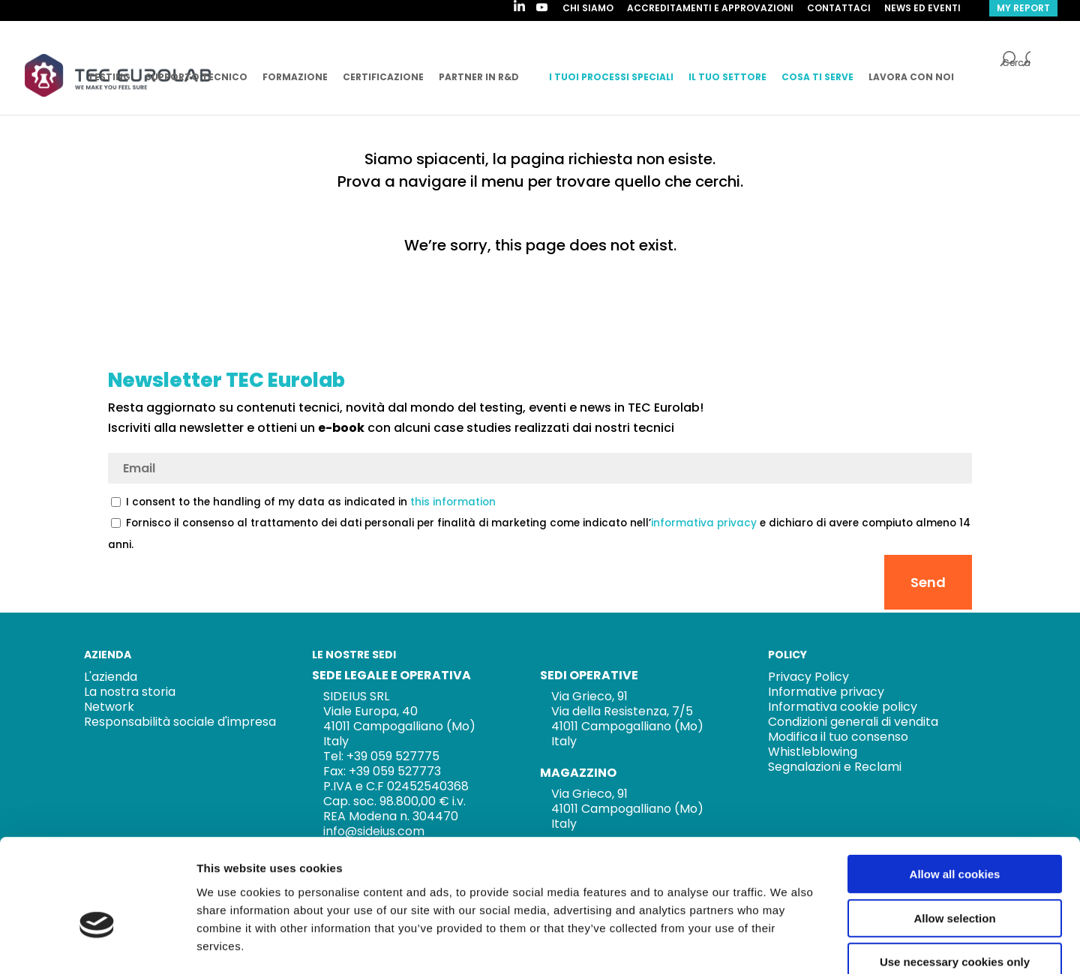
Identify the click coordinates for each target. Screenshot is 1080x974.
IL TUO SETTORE (727, 76)
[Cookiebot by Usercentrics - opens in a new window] (97, 945)
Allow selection (954, 835)
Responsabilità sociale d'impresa (180, 721)
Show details (787, 944)
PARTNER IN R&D (479, 76)
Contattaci (839, 9)
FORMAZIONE (295, 76)
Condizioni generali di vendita (853, 721)
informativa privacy (704, 523)
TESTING (109, 76)
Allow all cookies (955, 790)
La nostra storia (130, 691)
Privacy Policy (808, 676)
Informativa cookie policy (842, 706)
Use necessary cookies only (955, 878)
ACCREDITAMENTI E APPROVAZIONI (710, 9)
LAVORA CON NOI (911, 76)
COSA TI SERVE (818, 76)
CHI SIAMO (588, 9)
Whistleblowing (812, 751)
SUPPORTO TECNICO (197, 76)
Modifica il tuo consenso (838, 736)
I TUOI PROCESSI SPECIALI (611, 76)
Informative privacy (826, 691)
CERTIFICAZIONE (383, 76)
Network (109, 706)
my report (1023, 7)
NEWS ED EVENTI (922, 9)
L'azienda (110, 676)
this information (453, 502)
